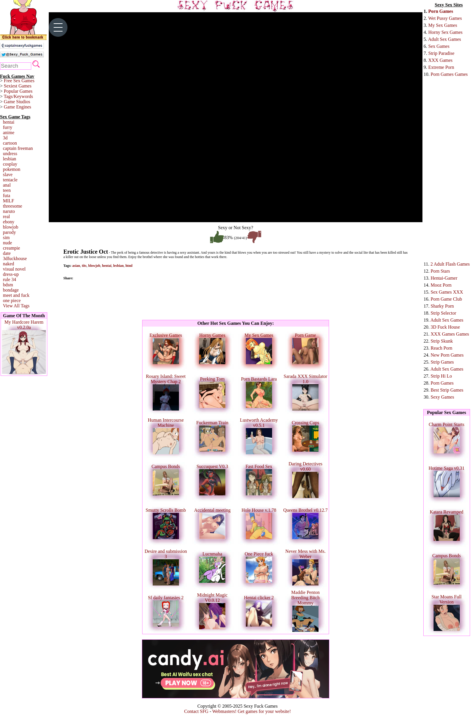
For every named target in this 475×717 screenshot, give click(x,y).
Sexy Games (442, 397)
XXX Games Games (450, 334)
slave (8, 174)
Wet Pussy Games (445, 18)
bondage (11, 289)
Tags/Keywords (18, 96)
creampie (11, 248)
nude (7, 242)
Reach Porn (441, 348)
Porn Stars (440, 271)
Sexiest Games (18, 85)
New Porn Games (447, 355)
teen (7, 190)
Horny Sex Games (445, 32)
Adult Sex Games (444, 39)
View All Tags (16, 305)
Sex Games (438, 46)
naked (8, 263)
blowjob (10, 227)
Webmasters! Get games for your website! (251, 711)
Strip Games (442, 362)
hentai (8, 122)
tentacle (10, 179)
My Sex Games (442, 25)
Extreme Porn (441, 67)
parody (9, 232)
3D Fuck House (445, 327)
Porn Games (440, 11)
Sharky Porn (442, 306)
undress (10, 153)
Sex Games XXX (447, 292)
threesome (12, 206)
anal (7, 185)
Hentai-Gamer (444, 278)
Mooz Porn (441, 285)
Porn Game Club (446, 299)
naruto (9, 211)
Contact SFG (196, 711)
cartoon (10, 143)
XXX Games (440, 60)
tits (84, 266)
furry (7, 127)
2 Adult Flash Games (450, 264)
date (7, 253)
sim (6, 237)
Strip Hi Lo (441, 376)
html (129, 266)
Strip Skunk (442, 341)
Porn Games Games (449, 74)
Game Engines (17, 106)
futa (6, 195)
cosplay (10, 164)
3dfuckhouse (15, 258)
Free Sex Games (19, 80)
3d (5, 137)
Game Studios (17, 101)
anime (8, 132)
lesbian (9, 158)
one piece (12, 300)
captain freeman (18, 148)
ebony (8, 221)
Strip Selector (443, 313)
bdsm (8, 284)
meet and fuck (16, 295)
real (6, 216)
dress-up (11, 274)
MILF (8, 200)
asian (76, 266)
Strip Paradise (441, 53)
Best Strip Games (447, 390)
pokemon (11, 169)
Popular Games (18, 91)
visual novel (14, 269)
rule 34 (9, 279)
